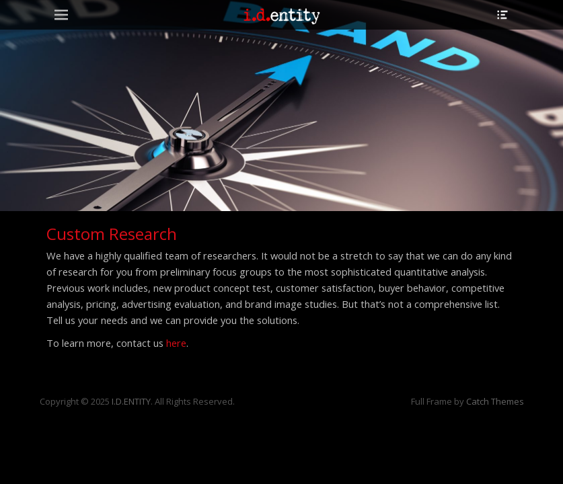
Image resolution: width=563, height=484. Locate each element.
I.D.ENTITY (131, 401)
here (176, 343)
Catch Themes (495, 401)
